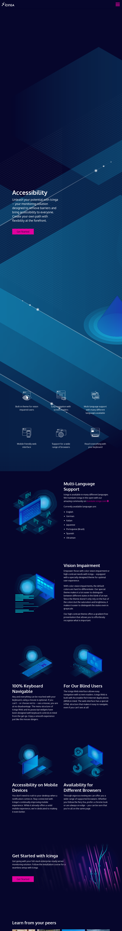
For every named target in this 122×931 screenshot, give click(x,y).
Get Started (23, 231)
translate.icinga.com (96, 501)
